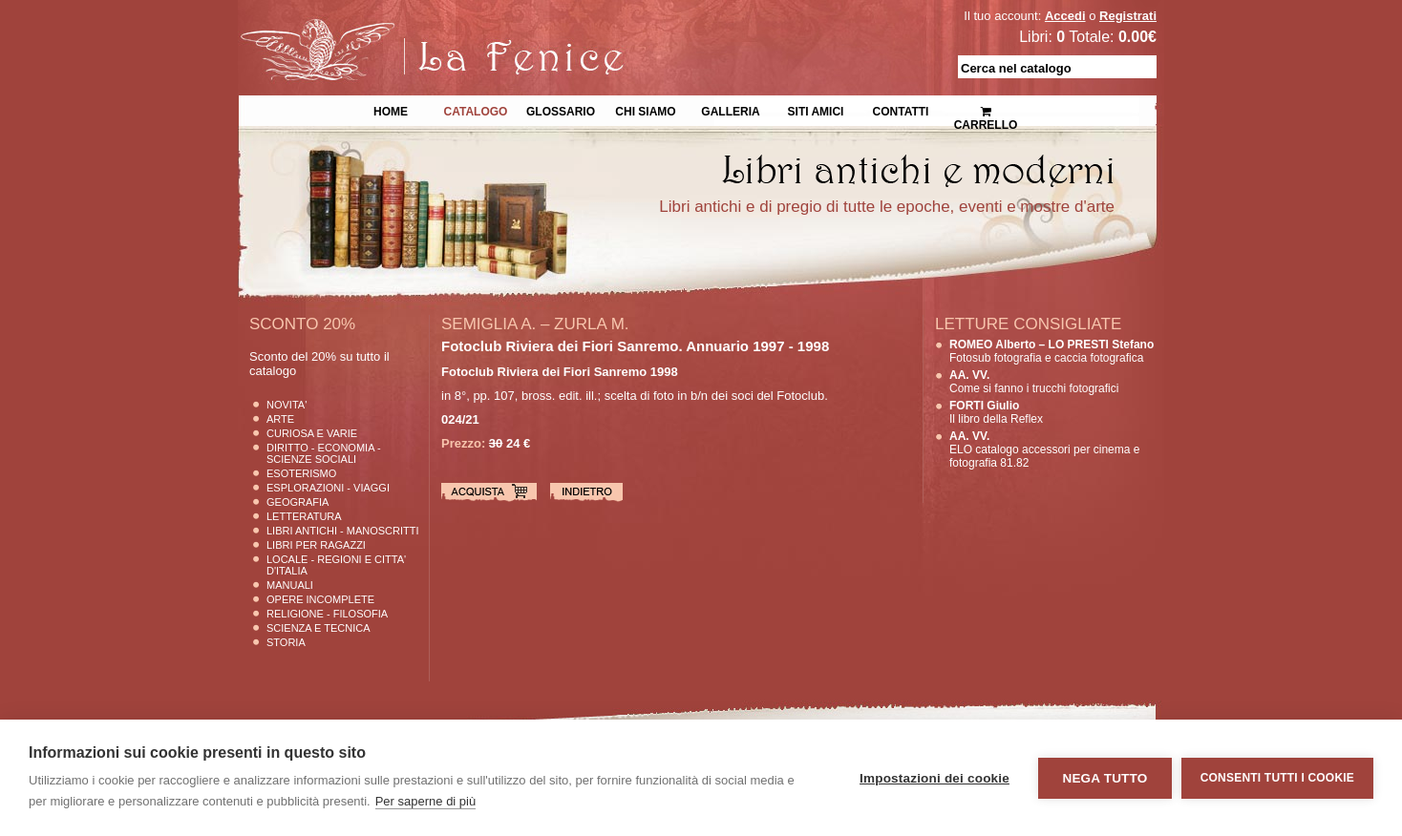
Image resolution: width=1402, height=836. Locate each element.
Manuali (289, 585)
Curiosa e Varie (311, 433)
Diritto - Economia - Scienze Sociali (323, 453)
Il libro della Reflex (996, 412)
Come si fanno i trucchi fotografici (1033, 381)
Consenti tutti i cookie (1277, 777)
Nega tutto (1104, 778)
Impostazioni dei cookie (934, 778)
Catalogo (476, 110)
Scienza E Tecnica (318, 628)
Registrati (1128, 16)
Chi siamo (645, 110)
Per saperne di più (426, 801)
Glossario (560, 110)
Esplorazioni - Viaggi (328, 487)
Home (390, 110)
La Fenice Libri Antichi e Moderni (405, 28)
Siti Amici (816, 110)
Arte (280, 419)
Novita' (286, 404)
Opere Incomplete (320, 599)
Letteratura (304, 516)
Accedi (1065, 16)
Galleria (730, 110)
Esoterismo (301, 473)
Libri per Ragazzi (316, 545)
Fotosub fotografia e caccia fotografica (1051, 351)
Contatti (901, 110)
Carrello (986, 110)
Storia (286, 642)
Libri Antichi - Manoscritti (342, 530)
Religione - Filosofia (327, 613)
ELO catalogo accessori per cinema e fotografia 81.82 (1044, 449)
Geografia (297, 502)
